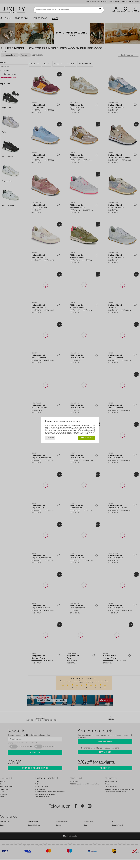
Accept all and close (86, 438)
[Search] (100, 10)
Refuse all (50, 438)
